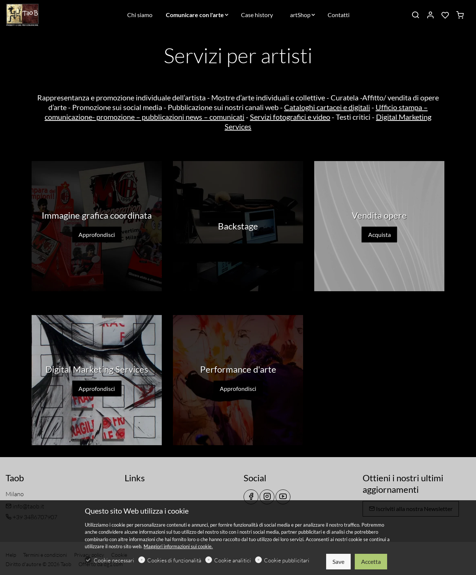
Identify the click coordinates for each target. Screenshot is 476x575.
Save (338, 561)
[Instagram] (267, 496)
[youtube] (283, 496)
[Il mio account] (430, 15)
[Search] (415, 15)
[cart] (460, 15)
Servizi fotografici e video (290, 116)
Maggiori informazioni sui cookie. (178, 546)
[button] (238, 295)
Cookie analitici (232, 560)
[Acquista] (379, 226)
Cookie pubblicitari (286, 560)
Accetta (371, 561)
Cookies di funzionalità (174, 560)
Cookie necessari (114, 560)
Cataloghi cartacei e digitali (327, 107)
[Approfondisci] (97, 226)
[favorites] (445, 15)
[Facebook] (251, 496)
